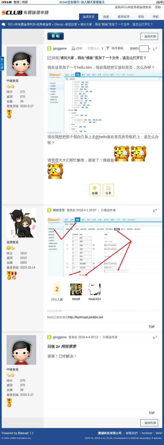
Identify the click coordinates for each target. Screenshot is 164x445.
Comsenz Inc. (24, 438)
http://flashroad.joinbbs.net (85, 317)
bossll (76, 299)
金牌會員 (12, 242)
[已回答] (53, 58)
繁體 (16, 2)
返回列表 (150, 36)
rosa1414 (94, 299)
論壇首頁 (89, 16)
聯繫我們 (132, 433)
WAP (159, 433)
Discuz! (23, 433)
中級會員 (12, 80)
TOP (152, 327)
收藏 (95, 193)
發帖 (56, 36)
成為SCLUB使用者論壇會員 (133, 7)
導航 (156, 16)
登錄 (158, 7)
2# (58, 346)
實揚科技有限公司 (110, 433)
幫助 (141, 16)
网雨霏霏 (59, 210)
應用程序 (124, 16)
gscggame (59, 48)
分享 (108, 193)
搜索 (106, 16)
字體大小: (93, 48)
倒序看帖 (117, 48)
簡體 (25, 2)
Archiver (147, 433)
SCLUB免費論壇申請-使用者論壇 (29, 24)
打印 (79, 48)
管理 (55, 160)
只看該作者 (108, 210)
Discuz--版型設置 (65, 24)
